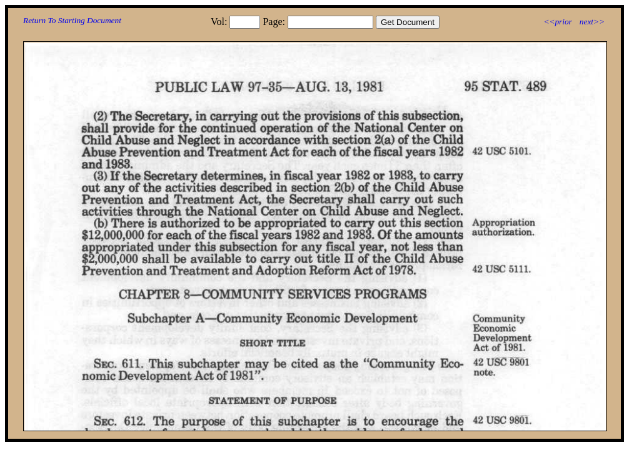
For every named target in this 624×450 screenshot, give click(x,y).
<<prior (557, 21)
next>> (592, 21)
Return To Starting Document (72, 20)
